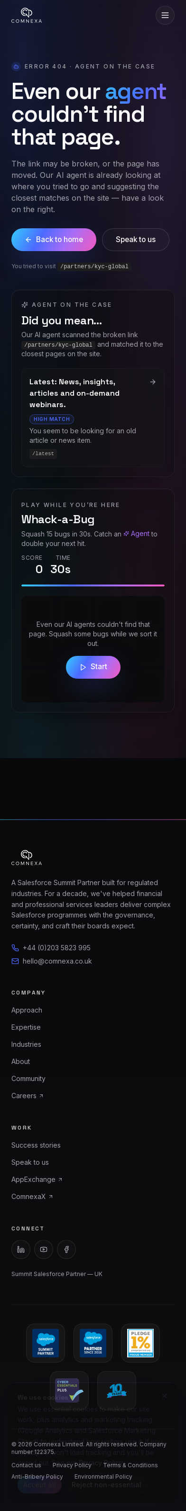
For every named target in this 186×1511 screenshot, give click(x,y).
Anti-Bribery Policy (37, 1476)
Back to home (54, 239)
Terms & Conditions (130, 1465)
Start (93, 666)
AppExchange (37, 1179)
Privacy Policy (72, 1465)
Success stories (36, 1145)
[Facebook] (66, 1249)
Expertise (26, 1027)
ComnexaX (32, 1196)
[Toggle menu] (165, 15)
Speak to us (136, 239)
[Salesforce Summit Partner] (46, 1343)
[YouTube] (43, 1249)
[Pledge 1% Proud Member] (140, 1343)
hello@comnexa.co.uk (51, 961)
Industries (26, 1044)
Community (28, 1078)
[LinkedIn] (20, 1249)
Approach (26, 1010)
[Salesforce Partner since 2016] (93, 1343)
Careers (27, 1096)
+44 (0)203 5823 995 (51, 948)
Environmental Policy (103, 1476)
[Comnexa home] (26, 15)
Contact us (26, 1465)
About (20, 1061)
